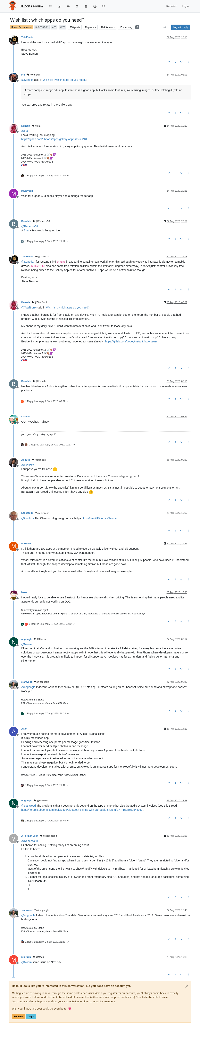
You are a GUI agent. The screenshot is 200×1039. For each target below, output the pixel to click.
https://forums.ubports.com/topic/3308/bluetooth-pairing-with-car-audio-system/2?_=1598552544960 (82, 809)
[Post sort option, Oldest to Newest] (165, 27)
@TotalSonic (40, 302)
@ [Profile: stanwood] (28, 805)
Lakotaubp (27, 513)
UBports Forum (31, 6)
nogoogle (26, 639)
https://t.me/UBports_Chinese (99, 518)
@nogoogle (41, 682)
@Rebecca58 (41, 221)
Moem (24, 592)
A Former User (29, 836)
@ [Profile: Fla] (24, 130)
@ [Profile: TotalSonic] (29, 307)
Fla (23, 74)
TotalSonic (27, 37)
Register (18, 1016)
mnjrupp (26, 957)
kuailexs (26, 416)
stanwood (26, 682)
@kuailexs (39, 460)
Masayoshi (27, 190)
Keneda (25, 125)
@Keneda (33, 74)
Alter (24, 728)
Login (31, 1016)
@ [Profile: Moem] (26, 644)
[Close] (186, 986)
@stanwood (41, 800)
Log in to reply (180, 27)
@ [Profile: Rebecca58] (29, 226)
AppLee (25, 460)
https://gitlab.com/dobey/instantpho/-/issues (131, 341)
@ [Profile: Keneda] (27, 79)
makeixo (26, 543)
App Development (21, 27)
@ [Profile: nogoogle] (28, 687)
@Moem (40, 639)
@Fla (36, 125)
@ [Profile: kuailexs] (27, 465)
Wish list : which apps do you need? (65, 79)
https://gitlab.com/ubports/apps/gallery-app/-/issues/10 (54, 139)
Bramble (26, 221)
